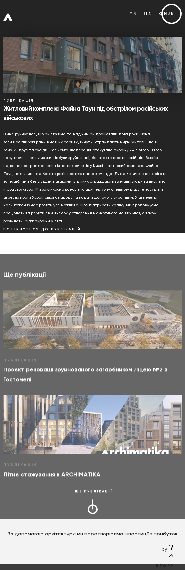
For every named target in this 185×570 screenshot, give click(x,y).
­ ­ (42, 229)
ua (148, 14)
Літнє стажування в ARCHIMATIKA (51, 478)
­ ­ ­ (94, 495)
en (134, 14)
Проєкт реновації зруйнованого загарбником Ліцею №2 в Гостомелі (85, 378)
